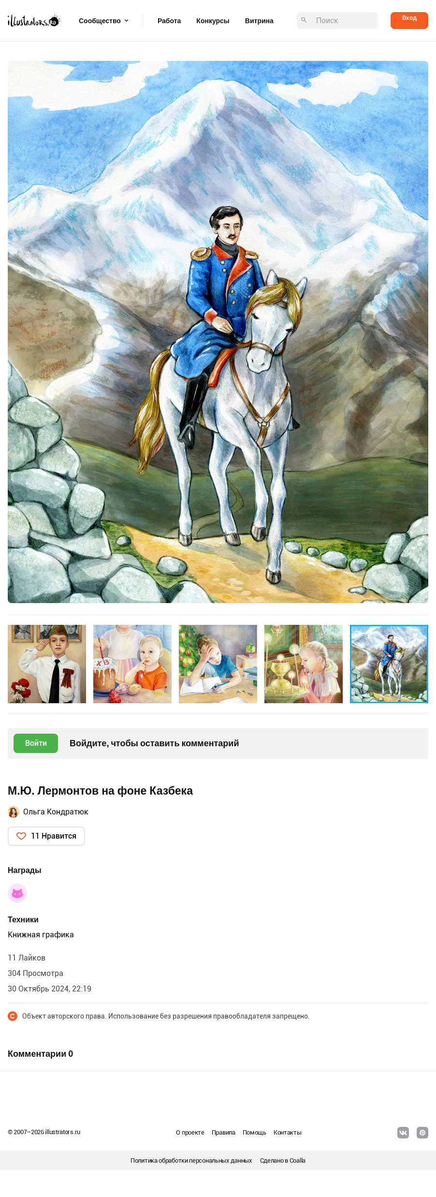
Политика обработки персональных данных (191, 1160)
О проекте (190, 1132)
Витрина (259, 21)
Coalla (297, 1160)
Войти (36, 743)
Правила (223, 1132)
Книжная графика (41, 934)
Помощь (254, 1132)
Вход (409, 17)
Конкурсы (212, 21)
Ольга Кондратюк (55, 811)
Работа (169, 21)
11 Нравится (53, 836)
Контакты (288, 1132)
